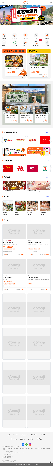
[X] (37, 464)
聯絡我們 (9, 456)
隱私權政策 (30, 437)
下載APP (15, 433)
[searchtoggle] (51, 2)
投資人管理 (39, 437)
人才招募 (43, 433)
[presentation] (5, 62)
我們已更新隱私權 (22, 464)
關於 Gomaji (14, 437)
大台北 (26, 3)
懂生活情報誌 (34, 433)
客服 (9, 433)
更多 (47, 131)
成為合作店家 (24, 433)
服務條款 (22, 437)
